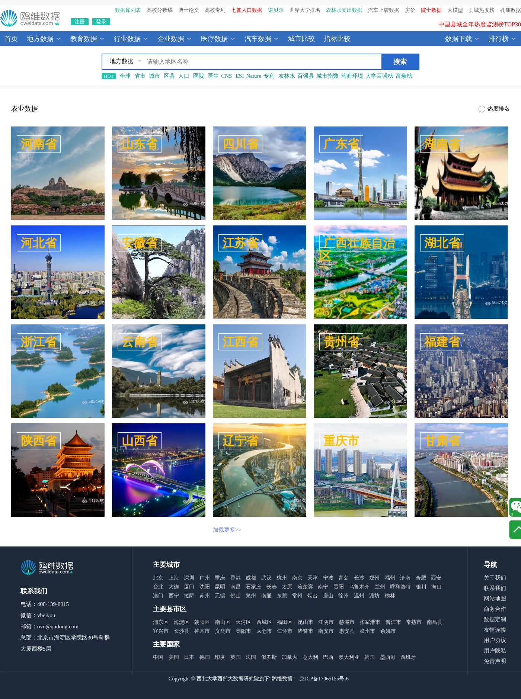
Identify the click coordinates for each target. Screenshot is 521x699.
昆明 (220, 587)
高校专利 (215, 10)
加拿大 (289, 657)
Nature (253, 76)
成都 (251, 578)
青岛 (343, 578)
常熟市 (414, 622)
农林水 (286, 76)
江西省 (240, 342)
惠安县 (347, 631)
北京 (158, 578)
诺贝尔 (276, 10)
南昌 (235, 587)
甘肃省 (442, 441)
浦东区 (161, 622)
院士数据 (431, 10)
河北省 (39, 243)
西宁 (174, 596)
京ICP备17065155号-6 (324, 679)
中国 (158, 657)
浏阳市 (243, 631)
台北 (158, 587)
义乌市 (223, 631)
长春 (271, 587)
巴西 (328, 657)
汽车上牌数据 (383, 10)
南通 (266, 596)
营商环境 (352, 76)
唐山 (328, 596)
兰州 (380, 587)
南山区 (223, 622)
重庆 (220, 578)
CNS (226, 76)
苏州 (204, 596)
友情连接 (495, 630)
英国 (235, 657)
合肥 (421, 578)
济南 (405, 578)
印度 (220, 657)
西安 (436, 578)
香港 (235, 578)
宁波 (328, 578)
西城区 (264, 622)
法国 (251, 657)
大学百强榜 (379, 76)
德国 (204, 657)
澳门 (158, 596)
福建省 (442, 342)
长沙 (359, 578)
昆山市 (305, 622)
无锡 (220, 596)
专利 (269, 76)
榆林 (390, 596)
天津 (312, 578)
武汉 (266, 578)
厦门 (189, 587)
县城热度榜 (482, 10)
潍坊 (374, 596)
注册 (79, 22)
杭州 (282, 578)
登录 (101, 22)
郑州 (374, 578)
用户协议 (495, 640)
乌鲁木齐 (359, 587)
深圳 (189, 578)
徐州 (343, 596)
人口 (183, 76)
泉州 (251, 596)
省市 (140, 76)
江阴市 (326, 622)
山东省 (139, 144)
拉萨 (189, 596)
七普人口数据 (246, 10)
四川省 (240, 144)
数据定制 (495, 619)
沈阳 (204, 587)
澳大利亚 (349, 657)
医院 (198, 76)
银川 (421, 587)
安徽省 (139, 243)
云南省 (139, 342)
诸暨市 (305, 631)
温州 (359, 596)
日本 (189, 657)
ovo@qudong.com (58, 626)
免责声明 (495, 661)
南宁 (323, 587)
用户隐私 (495, 651)
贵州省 (341, 342)
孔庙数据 (510, 10)
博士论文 (188, 10)
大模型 (455, 10)
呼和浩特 (400, 587)
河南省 (39, 144)
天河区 (243, 622)
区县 (169, 76)
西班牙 (408, 657)
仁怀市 (285, 631)
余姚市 (388, 631)
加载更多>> (227, 530)
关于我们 (495, 578)
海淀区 (181, 622)
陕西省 (39, 441)
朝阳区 (202, 622)
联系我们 (495, 588)
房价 (410, 10)
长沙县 (181, 631)
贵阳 (338, 587)
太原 (287, 587)
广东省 (341, 144)
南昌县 (434, 622)
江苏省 (240, 243)
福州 (390, 578)
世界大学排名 (304, 10)
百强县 (305, 76)
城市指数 (327, 76)
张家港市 (369, 622)
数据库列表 (128, 10)
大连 (174, 587)
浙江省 (39, 342)
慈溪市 (347, 622)
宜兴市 (161, 631)
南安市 (326, 631)
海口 (436, 587)
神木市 (202, 631)
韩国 (369, 657)
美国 (174, 657)
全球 (125, 76)
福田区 (285, 622)
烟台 (312, 596)
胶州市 (367, 631)
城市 (154, 76)
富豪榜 (404, 76)
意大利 (310, 657)
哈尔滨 (305, 587)
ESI (240, 76)
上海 (174, 578)
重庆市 (341, 441)
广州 (204, 578)
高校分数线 (160, 10)
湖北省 (442, 243)
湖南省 (442, 144)
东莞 (282, 596)
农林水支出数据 (344, 10)
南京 (297, 578)
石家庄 (253, 587)
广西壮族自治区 (357, 249)
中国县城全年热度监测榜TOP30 (479, 27)
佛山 (235, 596)
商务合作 (495, 609)
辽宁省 (240, 441)
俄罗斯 (269, 657)
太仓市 (264, 631)
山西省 (139, 441)
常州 (297, 596)
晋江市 (393, 622)
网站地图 (495, 599)
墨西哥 (388, 657)
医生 (213, 76)
